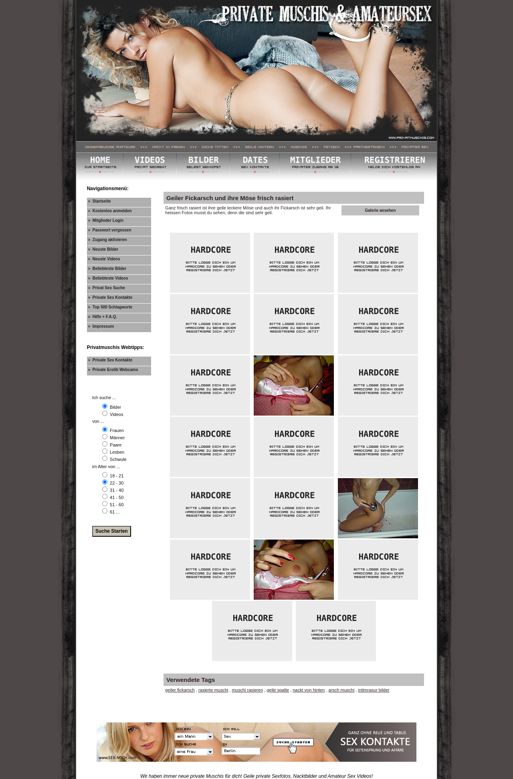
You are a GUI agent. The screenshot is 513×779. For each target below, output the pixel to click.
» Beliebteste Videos (108, 278)
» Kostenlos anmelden (110, 211)
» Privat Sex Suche (106, 288)
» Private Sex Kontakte (110, 297)
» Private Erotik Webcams (113, 369)
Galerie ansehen (380, 210)
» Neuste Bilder (103, 249)
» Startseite (99, 201)
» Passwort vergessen (109, 230)
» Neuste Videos (104, 259)
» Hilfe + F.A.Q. (102, 316)
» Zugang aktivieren (107, 239)
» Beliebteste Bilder (107, 268)
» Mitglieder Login (105, 220)
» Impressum (101, 326)
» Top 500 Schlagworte (110, 307)
